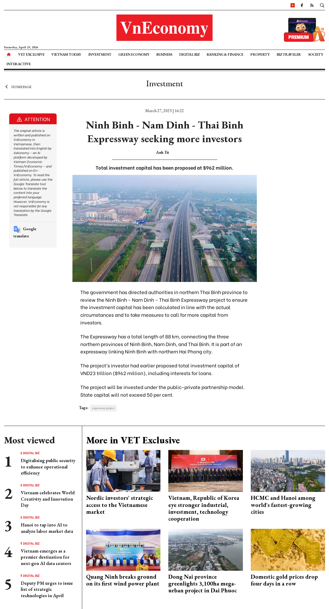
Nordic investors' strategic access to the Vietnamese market (119, 505)
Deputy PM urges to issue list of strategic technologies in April (47, 589)
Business (164, 54)
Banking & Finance (225, 54)
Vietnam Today (66, 54)
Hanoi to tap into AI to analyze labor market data (47, 528)
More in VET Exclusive (133, 440)
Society (315, 54)
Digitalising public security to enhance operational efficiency (48, 466)
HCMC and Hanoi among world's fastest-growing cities (283, 505)
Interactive (18, 63)
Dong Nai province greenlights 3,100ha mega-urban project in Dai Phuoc (202, 583)
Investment (99, 54)
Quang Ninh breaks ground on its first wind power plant (122, 580)
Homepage (18, 86)
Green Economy (133, 54)
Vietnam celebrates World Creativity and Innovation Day (48, 499)
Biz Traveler (289, 54)
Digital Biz (189, 54)
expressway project (103, 408)
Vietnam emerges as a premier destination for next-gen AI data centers (46, 557)
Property (259, 54)
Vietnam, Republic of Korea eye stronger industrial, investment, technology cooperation (203, 508)
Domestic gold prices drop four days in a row (284, 580)
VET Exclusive (31, 54)
